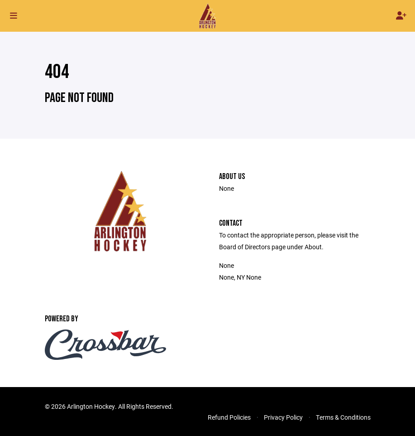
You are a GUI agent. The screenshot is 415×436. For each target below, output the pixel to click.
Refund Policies (229, 417)
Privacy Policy (283, 417)
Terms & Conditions (343, 417)
